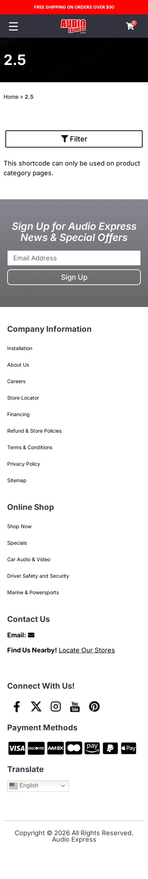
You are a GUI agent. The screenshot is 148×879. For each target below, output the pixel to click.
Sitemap (17, 480)
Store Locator (23, 398)
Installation (19, 348)
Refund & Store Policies (34, 431)
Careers (16, 381)
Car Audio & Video (28, 559)
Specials (17, 543)
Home (11, 96)
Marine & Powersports (33, 592)
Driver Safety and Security (38, 576)
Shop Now (19, 526)
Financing (18, 414)
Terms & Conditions (29, 447)
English (23, 786)
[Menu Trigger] (13, 26)
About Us (18, 365)
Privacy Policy (23, 464)
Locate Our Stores (87, 650)
